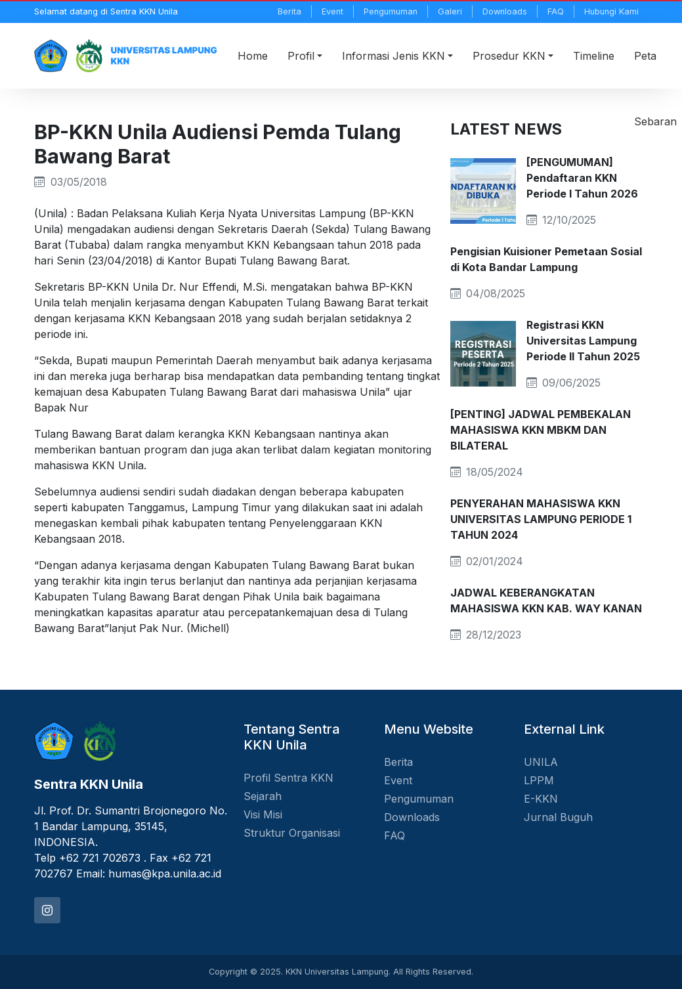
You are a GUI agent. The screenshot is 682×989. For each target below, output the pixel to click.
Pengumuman (390, 11)
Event (332, 11)
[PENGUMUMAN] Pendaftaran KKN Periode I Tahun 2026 (582, 178)
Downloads (504, 11)
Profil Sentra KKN (288, 777)
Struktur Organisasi (292, 832)
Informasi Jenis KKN (393, 55)
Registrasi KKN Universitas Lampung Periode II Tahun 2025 (583, 340)
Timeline (593, 55)
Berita (289, 11)
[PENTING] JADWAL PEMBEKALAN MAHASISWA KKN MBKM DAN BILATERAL (540, 430)
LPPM (539, 780)
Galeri (450, 11)
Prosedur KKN (509, 55)
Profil (301, 55)
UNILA (541, 761)
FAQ (555, 11)
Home (253, 55)
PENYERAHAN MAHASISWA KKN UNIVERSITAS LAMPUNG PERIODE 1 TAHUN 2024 (540, 519)
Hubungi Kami (611, 11)
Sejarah (263, 796)
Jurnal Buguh (558, 817)
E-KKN (541, 798)
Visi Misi (263, 814)
